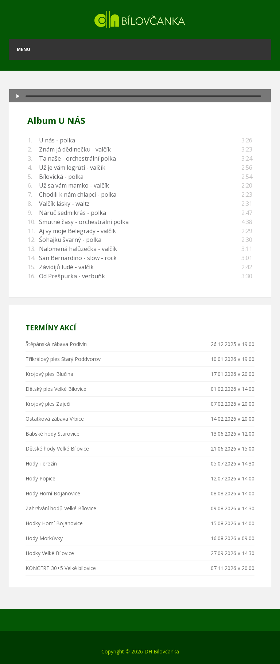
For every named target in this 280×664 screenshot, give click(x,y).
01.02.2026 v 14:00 (232, 388)
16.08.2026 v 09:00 (232, 538)
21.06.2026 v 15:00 (232, 448)
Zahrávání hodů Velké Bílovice (61, 508)
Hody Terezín (41, 463)
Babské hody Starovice (52, 433)
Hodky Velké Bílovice (50, 553)
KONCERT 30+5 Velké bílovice (61, 568)
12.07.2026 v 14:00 (232, 478)
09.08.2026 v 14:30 (232, 508)
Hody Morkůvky (44, 538)
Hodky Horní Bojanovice (54, 523)
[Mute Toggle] (247, 92)
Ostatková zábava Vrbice (55, 418)
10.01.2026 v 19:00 (232, 358)
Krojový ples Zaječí (48, 403)
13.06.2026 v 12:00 (232, 433)
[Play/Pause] (17, 96)
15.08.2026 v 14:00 (232, 523)
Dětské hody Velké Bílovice (57, 448)
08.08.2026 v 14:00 (232, 493)
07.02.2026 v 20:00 (232, 403)
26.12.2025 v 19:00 (232, 344)
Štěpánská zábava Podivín (56, 344)
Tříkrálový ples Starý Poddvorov (63, 358)
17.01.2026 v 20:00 (232, 373)
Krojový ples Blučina (49, 373)
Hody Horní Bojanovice (53, 493)
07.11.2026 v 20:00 (232, 568)
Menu (23, 49)
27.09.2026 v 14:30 (232, 553)
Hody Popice (40, 478)
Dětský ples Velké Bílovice (56, 388)
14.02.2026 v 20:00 (232, 418)
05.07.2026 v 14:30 (232, 463)
